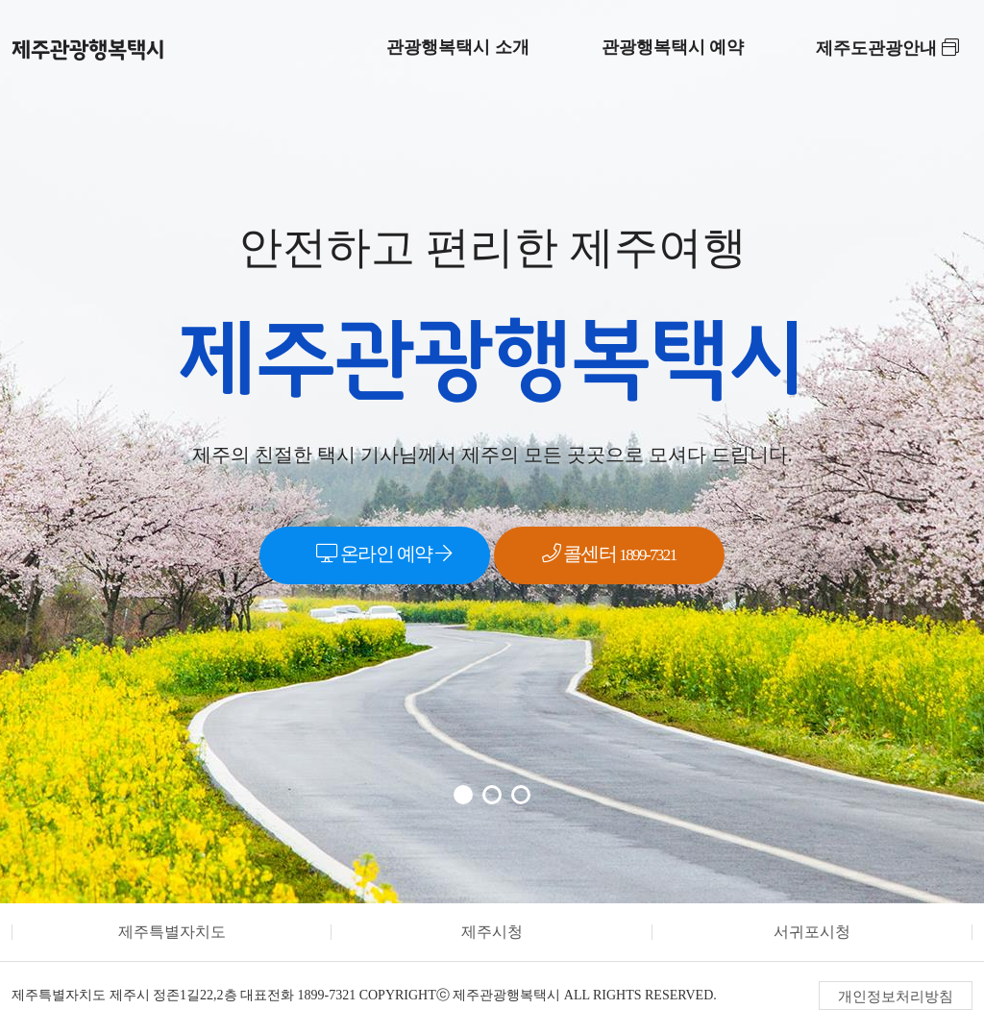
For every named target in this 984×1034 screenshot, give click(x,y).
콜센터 (609, 553)
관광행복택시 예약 (673, 47)
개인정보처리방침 (895, 996)
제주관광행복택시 (88, 49)
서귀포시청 (812, 931)
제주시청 (492, 931)
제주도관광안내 (887, 48)
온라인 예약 (383, 553)
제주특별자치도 (172, 931)
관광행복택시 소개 (457, 47)
